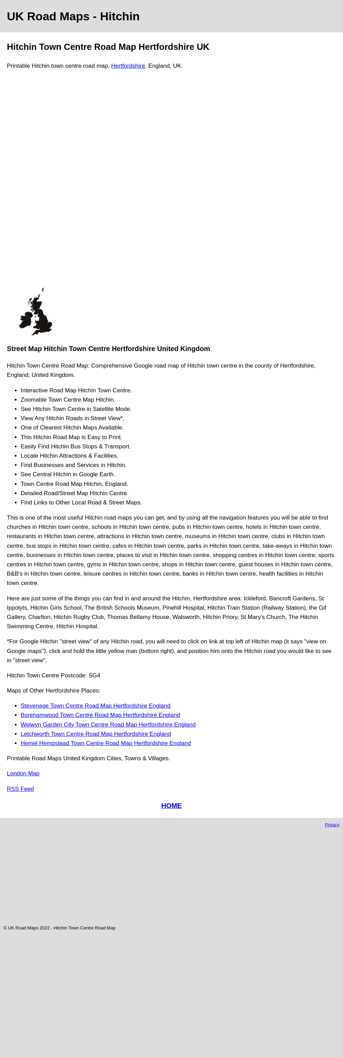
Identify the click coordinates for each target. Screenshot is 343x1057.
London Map (23, 773)
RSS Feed (20, 789)
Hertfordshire (128, 66)
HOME (171, 805)
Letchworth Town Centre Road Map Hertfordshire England (96, 734)
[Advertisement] (35, 181)
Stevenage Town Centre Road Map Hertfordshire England (95, 705)
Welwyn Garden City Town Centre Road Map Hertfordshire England (108, 724)
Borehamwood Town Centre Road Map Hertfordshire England (100, 715)
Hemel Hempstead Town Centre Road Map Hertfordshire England (106, 743)
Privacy (332, 824)
